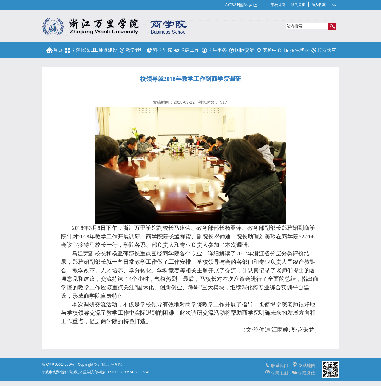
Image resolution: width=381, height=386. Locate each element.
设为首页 (298, 5)
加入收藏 (318, 5)
